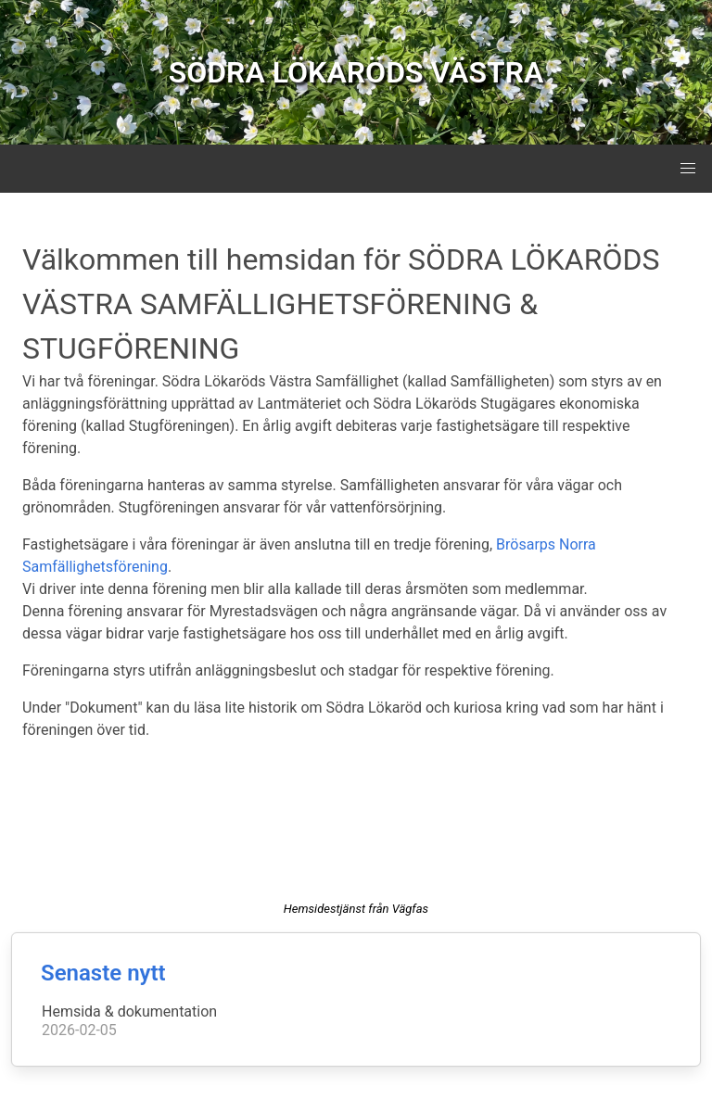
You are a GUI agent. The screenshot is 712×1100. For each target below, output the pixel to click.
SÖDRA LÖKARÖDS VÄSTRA (356, 72)
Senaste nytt (103, 973)
